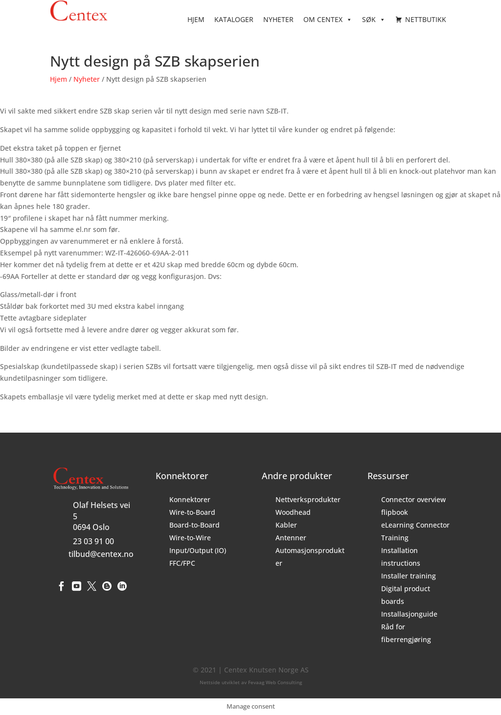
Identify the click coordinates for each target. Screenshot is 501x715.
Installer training (408, 575)
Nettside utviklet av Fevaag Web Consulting (251, 682)
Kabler (286, 525)
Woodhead (293, 512)
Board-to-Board (194, 525)
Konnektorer (189, 499)
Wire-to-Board (192, 512)
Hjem (196, 19)
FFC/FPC (182, 563)
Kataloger (233, 19)
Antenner (290, 537)
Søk (374, 19)
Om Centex (327, 19)
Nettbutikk (425, 19)
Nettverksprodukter (308, 499)
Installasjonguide (409, 614)
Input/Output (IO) (197, 550)
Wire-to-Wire (190, 537)
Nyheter (278, 19)
